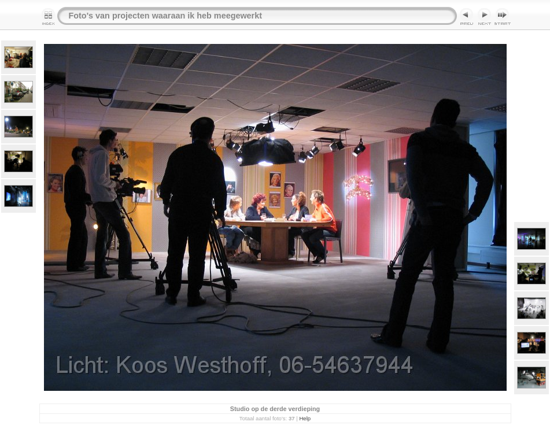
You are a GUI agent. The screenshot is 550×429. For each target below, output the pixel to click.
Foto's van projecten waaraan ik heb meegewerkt (166, 15)
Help (305, 418)
